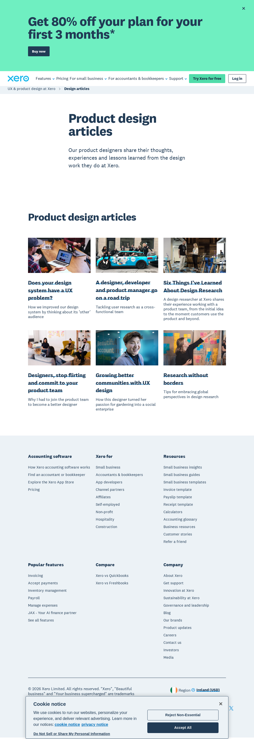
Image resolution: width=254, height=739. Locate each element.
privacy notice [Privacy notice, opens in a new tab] (94, 724)
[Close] (220, 703)
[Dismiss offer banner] (243, 8)
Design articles (76, 90)
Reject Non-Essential (182, 715)
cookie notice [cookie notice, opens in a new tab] (67, 724)
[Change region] (205, 692)
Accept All (182, 728)
